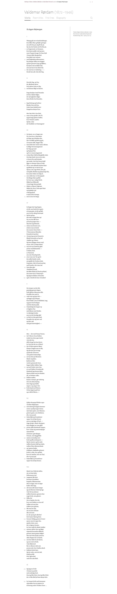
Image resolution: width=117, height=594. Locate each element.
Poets (31, 1)
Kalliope (26, 1)
